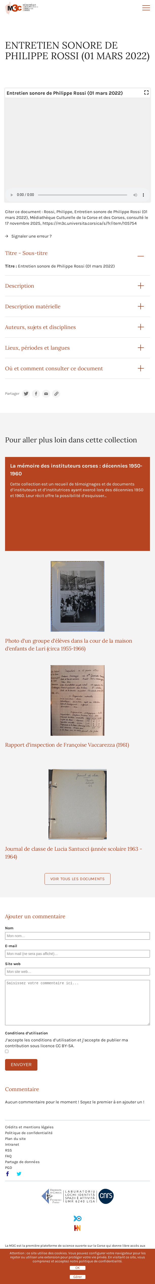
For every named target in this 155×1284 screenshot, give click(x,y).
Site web (12, 964)
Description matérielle (32, 306)
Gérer (77, 1277)
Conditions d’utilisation (26, 1033)
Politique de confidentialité (29, 1133)
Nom (9, 928)
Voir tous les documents (77, 878)
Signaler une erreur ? (31, 236)
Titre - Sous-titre (26, 253)
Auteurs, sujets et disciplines (40, 327)
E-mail (11, 946)
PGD (8, 1167)
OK (77, 1268)
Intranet (12, 1144)
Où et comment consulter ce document (54, 368)
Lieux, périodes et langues (37, 347)
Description (19, 285)
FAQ (8, 1156)
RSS (8, 1150)
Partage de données (22, 1162)
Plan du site (15, 1138)
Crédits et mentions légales (29, 1127)
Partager (12, 394)
